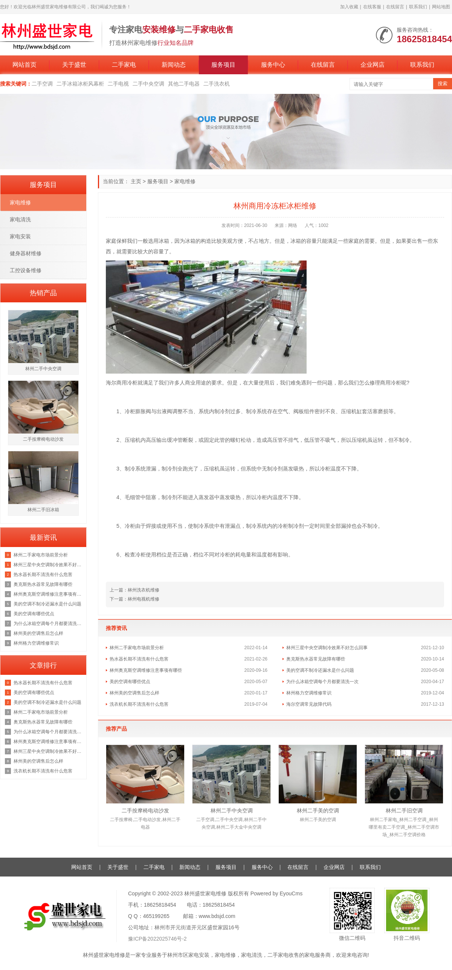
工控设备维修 (25, 270)
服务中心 (273, 64)
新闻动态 (174, 64)
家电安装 (20, 236)
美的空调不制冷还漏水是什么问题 (320, 670)
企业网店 (372, 64)
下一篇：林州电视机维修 (134, 599)
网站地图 (441, 6)
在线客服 (372, 6)
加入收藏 (349, 6)
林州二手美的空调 (318, 811)
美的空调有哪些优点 (130, 681)
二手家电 (124, 64)
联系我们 (418, 6)
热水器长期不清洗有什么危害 (139, 659)
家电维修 (184, 181)
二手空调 (42, 84)
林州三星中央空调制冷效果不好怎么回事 (327, 647)
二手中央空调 (148, 84)
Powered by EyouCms (275, 893)
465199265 (156, 916)
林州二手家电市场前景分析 (137, 647)
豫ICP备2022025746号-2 (157, 939)
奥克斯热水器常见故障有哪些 (315, 659)
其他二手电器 (184, 84)
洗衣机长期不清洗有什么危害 (139, 704)
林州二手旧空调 (404, 811)
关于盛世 (74, 64)
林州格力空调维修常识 (308, 693)
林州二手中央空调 (232, 811)
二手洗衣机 (216, 84)
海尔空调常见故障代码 (308, 704)
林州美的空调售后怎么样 (134, 693)
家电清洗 (20, 219)
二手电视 (118, 84)
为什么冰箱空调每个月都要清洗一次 (322, 681)
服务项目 (223, 64)
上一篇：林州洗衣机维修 (134, 590)
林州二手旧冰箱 (43, 509)
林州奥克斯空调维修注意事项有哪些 (146, 670)
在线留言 (395, 6)
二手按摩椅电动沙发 (145, 811)
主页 (136, 181)
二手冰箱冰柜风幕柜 (80, 84)
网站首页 (24, 64)
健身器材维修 (25, 253)
